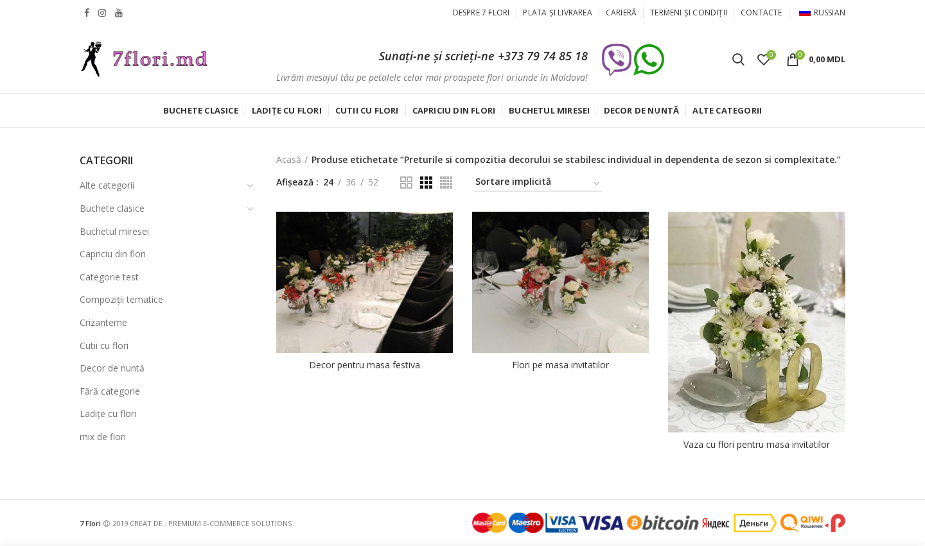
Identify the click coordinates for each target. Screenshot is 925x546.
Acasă (288, 159)
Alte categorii (107, 185)
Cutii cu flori (104, 345)
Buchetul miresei (114, 231)
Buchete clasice (112, 208)
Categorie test (109, 277)
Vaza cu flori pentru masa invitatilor (756, 444)
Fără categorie (110, 391)
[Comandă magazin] (538, 184)
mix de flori (103, 437)
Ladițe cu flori (108, 413)
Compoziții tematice (121, 299)
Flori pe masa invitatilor (560, 365)
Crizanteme (103, 322)
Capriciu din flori (113, 254)
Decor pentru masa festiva (364, 365)
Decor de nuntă (112, 368)
